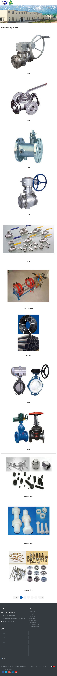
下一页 (41, 597)
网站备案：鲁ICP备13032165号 (38, 666)
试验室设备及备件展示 (33, 627)
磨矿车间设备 (31, 614)
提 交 (3, 658)
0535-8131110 (6, 618)
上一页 (15, 597)
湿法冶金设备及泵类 (33, 620)
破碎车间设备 (31, 611)
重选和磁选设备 (32, 622)
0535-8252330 (14, 618)
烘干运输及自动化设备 (33, 624)
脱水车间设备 (31, 618)
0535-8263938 (21, 618)
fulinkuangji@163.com (8, 621)
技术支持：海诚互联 (8, 669)
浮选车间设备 (31, 616)
